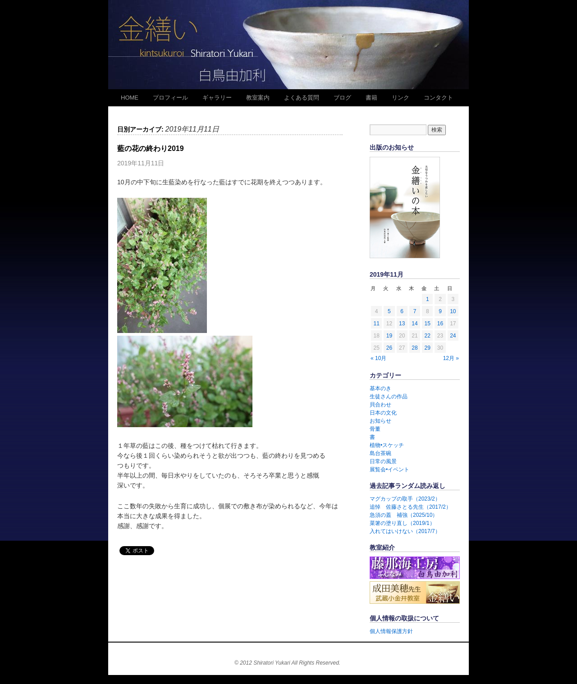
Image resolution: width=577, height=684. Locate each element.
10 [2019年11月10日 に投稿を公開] (453, 311)
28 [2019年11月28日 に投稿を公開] (414, 348)
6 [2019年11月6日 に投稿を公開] (401, 311)
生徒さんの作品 (389, 396)
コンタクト (438, 97)
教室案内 (258, 97)
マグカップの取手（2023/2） (405, 499)
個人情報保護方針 (391, 631)
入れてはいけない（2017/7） (405, 531)
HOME (129, 97)
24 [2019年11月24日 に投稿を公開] (453, 336)
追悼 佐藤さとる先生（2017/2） (410, 507)
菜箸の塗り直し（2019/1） (402, 523)
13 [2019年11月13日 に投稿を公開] (402, 323)
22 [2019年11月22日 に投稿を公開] (427, 336)
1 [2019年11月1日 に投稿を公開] (427, 299)
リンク (400, 97)
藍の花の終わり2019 (150, 148)
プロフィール (170, 97)
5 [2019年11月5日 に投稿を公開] (389, 311)
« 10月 (378, 358)
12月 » (451, 358)
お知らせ (380, 421)
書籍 (371, 97)
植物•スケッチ (387, 445)
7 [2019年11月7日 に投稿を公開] (415, 311)
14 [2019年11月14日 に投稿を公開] (414, 323)
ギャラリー (217, 97)
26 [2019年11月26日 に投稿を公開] (389, 348)
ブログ (342, 97)
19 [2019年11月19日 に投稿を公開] (389, 336)
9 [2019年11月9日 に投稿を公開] (440, 311)
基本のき (380, 388)
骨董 (375, 429)
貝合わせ (380, 404)
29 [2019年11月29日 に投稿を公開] (427, 348)
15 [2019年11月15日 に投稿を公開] (427, 323)
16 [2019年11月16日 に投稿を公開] (440, 323)
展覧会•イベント (389, 469)
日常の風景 (383, 461)
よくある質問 (301, 97)
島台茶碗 (380, 453)
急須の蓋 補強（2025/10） (404, 515)
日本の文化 (383, 413)
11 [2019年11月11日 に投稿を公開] (376, 323)
